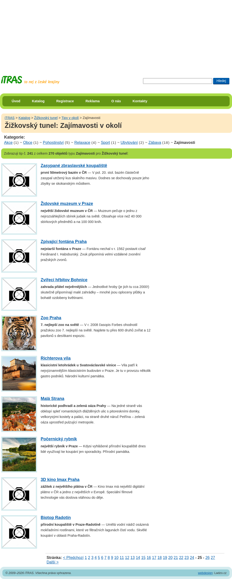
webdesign (205, 573)
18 (159, 558)
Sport (105, 143)
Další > (53, 562)
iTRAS (10, 118)
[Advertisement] (76, 33)
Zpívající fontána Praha (64, 241)
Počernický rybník (59, 439)
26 (207, 558)
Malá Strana (52, 398)
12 (127, 558)
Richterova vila (56, 358)
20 (170, 558)
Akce (8, 143)
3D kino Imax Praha (60, 479)
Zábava (154, 143)
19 (165, 558)
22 (181, 558)
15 (143, 558)
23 (186, 558)
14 (138, 558)
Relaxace (82, 143)
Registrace (65, 101)
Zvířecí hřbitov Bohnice (64, 279)
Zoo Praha (51, 317)
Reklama (93, 101)
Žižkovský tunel (46, 118)
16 (149, 558)
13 (132, 558)
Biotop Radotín (56, 517)
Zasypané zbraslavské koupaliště (74, 165)
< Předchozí (73, 558)
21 (176, 558)
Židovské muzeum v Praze (67, 203)
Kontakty (140, 101)
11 (122, 558)
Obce (27, 143)
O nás (116, 101)
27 (213, 558)
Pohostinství (53, 143)
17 (154, 558)
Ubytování (129, 143)
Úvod (16, 101)
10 (116, 558)
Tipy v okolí (70, 118)
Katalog (38, 101)
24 (192, 558)
